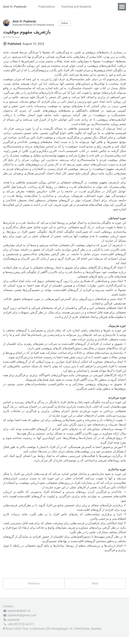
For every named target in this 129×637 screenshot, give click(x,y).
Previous (34, 583)
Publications (46, 6)
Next (95, 583)
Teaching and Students (76, 6)
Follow (64, 23)
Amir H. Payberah (15, 6)
